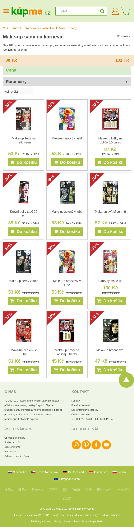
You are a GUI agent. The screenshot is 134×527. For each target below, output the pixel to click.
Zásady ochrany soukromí (66, 521)
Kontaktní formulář (81, 405)
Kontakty (76, 400)
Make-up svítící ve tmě (110, 211)
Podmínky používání (92, 521)
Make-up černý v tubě (23, 281)
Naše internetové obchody (85, 410)
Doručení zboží (12, 447)
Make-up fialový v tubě (67, 138)
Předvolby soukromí (41, 521)
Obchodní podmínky (14, 438)
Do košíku (23, 162)
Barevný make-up (110, 281)
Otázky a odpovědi (81, 414)
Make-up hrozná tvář (110, 350)
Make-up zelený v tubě (67, 211)
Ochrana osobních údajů (17, 456)
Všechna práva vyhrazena (80, 508)
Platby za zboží (12, 442)
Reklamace (10, 451)
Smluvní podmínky (110, 515)
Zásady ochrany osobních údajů (82, 515)
